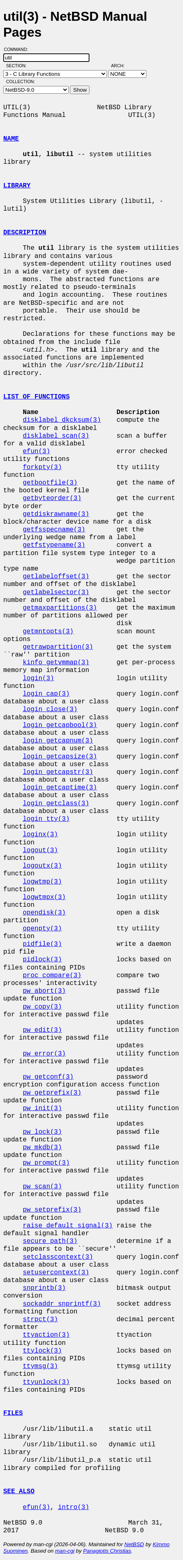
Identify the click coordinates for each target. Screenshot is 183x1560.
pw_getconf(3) (48, 1077)
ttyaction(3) (46, 1335)
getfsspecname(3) (54, 529)
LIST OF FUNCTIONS (36, 396)
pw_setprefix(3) (52, 1209)
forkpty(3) (42, 467)
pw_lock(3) (42, 1132)
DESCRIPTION (24, 232)
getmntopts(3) (48, 631)
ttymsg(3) (40, 1366)
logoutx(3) (42, 866)
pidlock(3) (42, 959)
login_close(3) (50, 709)
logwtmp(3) (42, 881)
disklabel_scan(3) (56, 436)
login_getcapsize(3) (60, 756)
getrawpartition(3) (58, 647)
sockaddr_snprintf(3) (62, 1304)
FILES (13, 1413)
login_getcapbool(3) (60, 725)
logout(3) (40, 850)
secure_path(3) (50, 1241)
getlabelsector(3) (56, 592)
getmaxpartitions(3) (60, 608)
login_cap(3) (46, 694)
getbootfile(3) (50, 482)
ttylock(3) (42, 1350)
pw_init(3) (42, 1108)
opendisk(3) (44, 912)
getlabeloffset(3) (56, 576)
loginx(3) (40, 834)
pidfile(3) (42, 944)
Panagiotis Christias (107, 1551)
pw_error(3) (44, 1053)
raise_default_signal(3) (68, 1225)
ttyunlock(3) (46, 1382)
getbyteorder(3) (52, 498)
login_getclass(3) (56, 803)
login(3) (38, 678)
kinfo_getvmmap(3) (56, 662)
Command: (18, 49)
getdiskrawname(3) (56, 514)
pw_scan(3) (42, 1186)
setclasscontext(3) (58, 1257)
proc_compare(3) (52, 975)
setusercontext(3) (56, 1272)
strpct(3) (40, 1319)
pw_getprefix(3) (52, 1092)
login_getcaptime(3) (60, 787)
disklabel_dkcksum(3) (62, 420)
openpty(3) (42, 928)
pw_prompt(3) (46, 1163)
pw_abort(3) (44, 991)
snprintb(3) (44, 1288)
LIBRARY (16, 185)
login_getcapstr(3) (58, 772)
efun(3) (36, 451)
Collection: (20, 81)
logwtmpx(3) (44, 897)
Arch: (121, 65)
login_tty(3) (46, 819)
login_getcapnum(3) (58, 740)
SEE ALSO (19, 1491)
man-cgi (64, 1551)
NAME (11, 138)
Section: (18, 65)
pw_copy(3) (42, 1007)
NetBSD (134, 1544)
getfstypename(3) (54, 545)
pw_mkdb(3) (42, 1147)
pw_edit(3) (42, 1030)
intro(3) (73, 1507)
